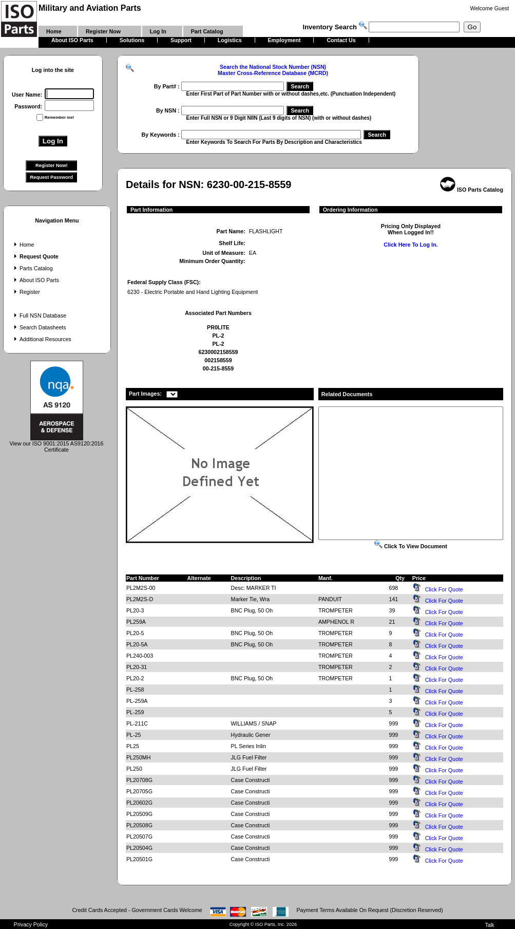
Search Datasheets (39, 327)
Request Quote (35, 256)
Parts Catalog (32, 268)
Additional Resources (41, 339)
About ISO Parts (35, 280)
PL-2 (218, 335)
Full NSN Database (39, 315)
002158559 (218, 360)
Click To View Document (410, 546)
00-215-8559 (218, 368)
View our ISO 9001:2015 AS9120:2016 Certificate (57, 444)
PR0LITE (218, 327)
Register (26, 292)
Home (23, 244)
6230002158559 (218, 352)
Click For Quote (444, 589)
